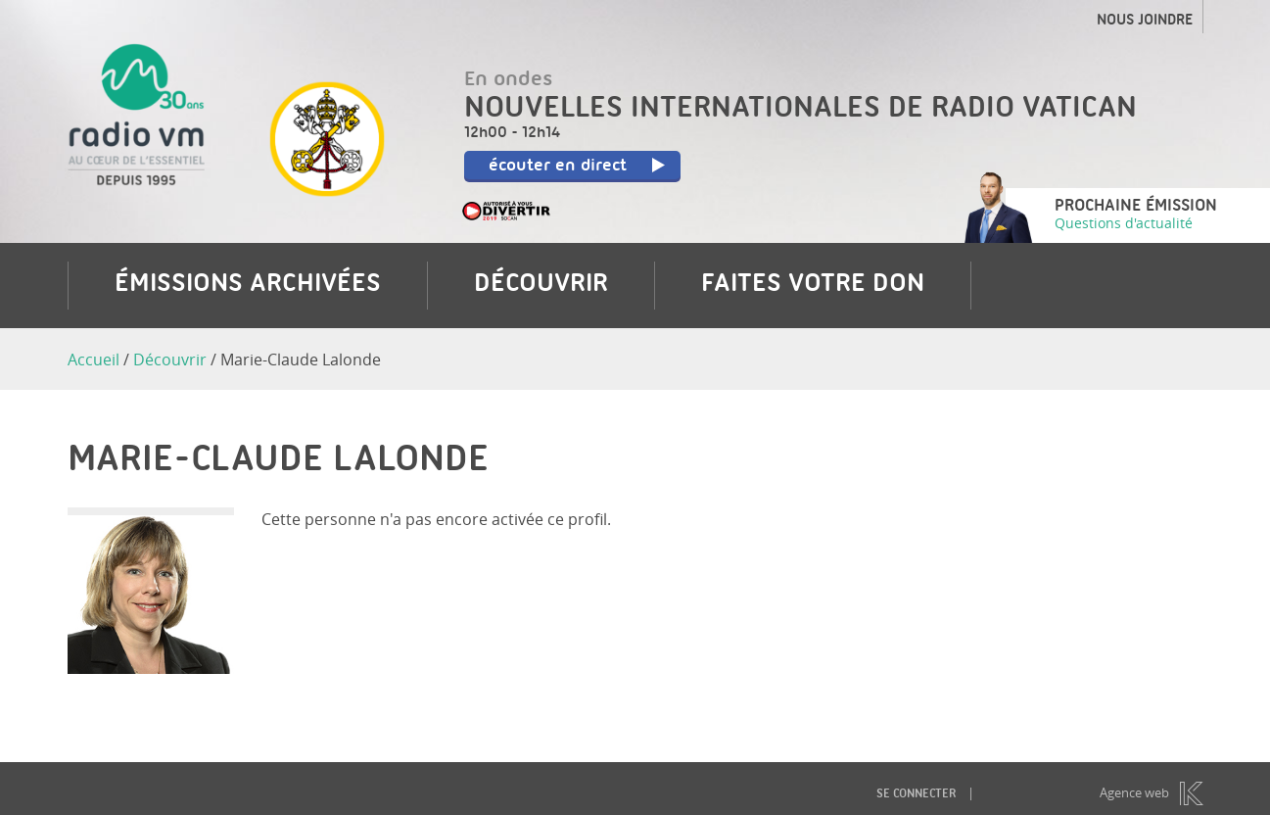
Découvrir (541, 285)
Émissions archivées (248, 285)
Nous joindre (1145, 21)
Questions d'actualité (1124, 223)
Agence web (1134, 793)
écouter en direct (578, 166)
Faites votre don (812, 285)
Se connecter (916, 795)
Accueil (93, 359)
